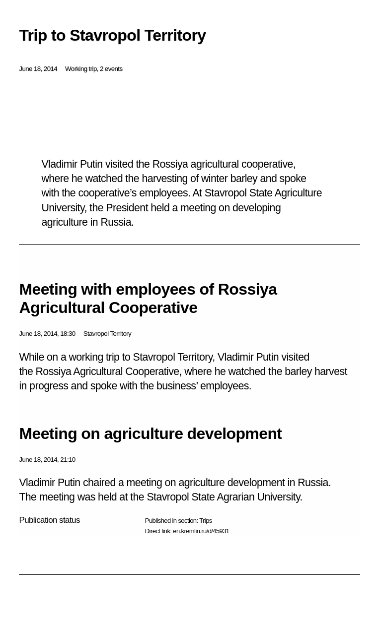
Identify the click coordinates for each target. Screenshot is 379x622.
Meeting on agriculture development (150, 433)
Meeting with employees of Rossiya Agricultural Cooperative (148, 298)
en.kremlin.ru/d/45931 (201, 531)
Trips (205, 520)
